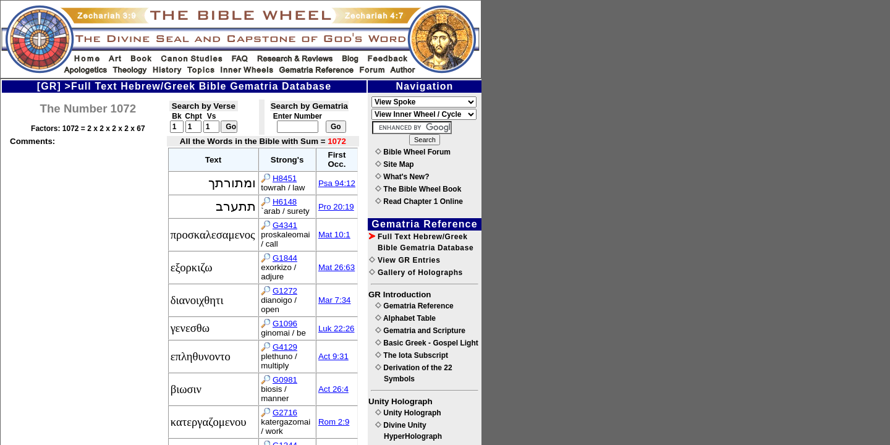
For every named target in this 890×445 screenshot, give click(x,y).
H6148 (285, 201)
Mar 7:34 (334, 300)
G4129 (285, 347)
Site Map (394, 164)
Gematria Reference (414, 306)
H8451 (285, 178)
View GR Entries (404, 260)
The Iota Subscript (411, 355)
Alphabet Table (405, 318)
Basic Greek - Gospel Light (426, 343)
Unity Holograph (408, 413)
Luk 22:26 (336, 328)
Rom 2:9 (333, 421)
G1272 (285, 290)
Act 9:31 (333, 356)
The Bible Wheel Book (418, 189)
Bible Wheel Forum (413, 152)
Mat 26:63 (336, 267)
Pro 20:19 (336, 206)
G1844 (285, 258)
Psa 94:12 (336, 183)
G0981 (285, 379)
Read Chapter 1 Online (419, 201)
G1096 (285, 323)
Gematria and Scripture (420, 330)
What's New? (402, 176)
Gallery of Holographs (416, 272)
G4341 (285, 225)
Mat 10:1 (334, 234)
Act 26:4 (333, 389)
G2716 (285, 412)
